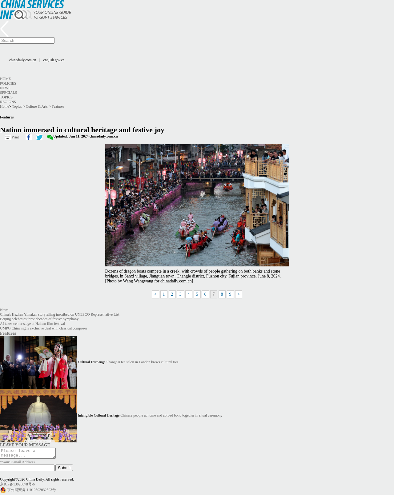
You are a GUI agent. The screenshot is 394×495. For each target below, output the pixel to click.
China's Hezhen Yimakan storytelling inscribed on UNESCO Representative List (59, 314)
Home (5, 79)
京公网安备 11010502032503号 (31, 491)
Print (15, 137)
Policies (8, 83)
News (5, 88)
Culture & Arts (37, 106)
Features (58, 106)
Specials (8, 92)
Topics (6, 97)
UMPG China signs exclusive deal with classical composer (43, 328)
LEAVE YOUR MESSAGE (25, 444)
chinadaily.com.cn (22, 60)
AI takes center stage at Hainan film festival (32, 323)
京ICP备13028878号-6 (17, 486)
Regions (8, 102)
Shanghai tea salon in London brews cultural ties (143, 362)
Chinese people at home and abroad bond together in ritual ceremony (171, 415)
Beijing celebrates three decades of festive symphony (39, 319)
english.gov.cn (54, 60)
